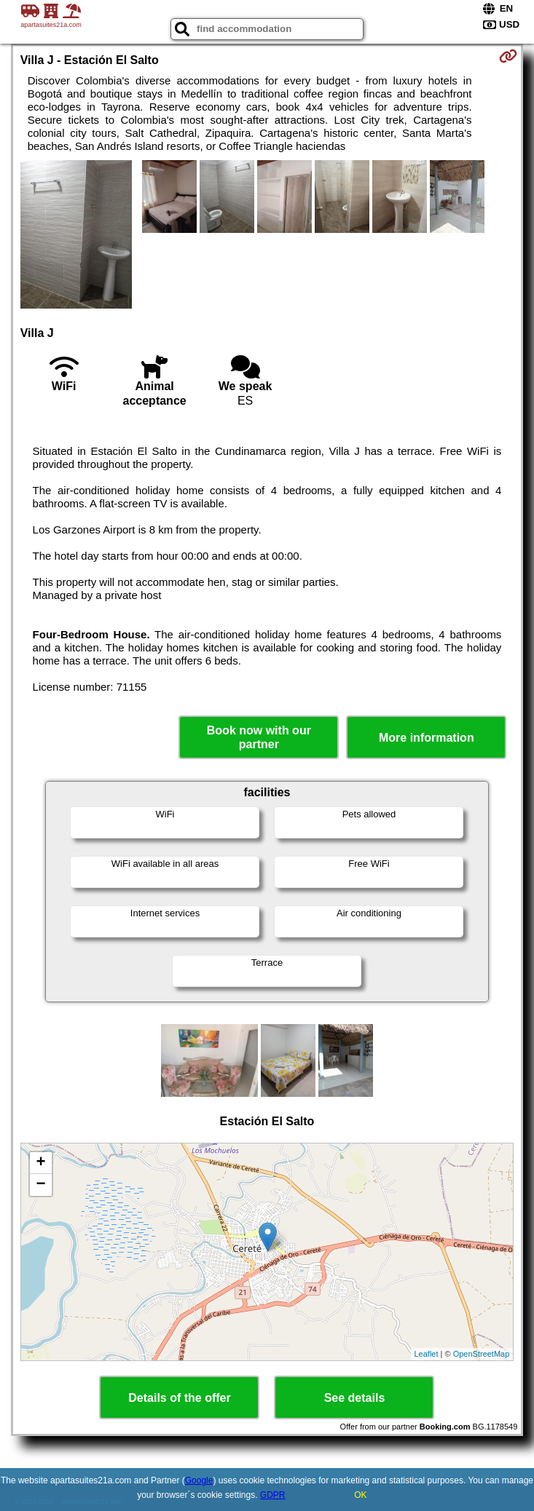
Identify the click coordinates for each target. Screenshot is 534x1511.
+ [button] (41, 1163)
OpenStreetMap (481, 1353)
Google (199, 1480)
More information (426, 737)
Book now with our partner (259, 737)
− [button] (41, 1185)
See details (354, 1398)
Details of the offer (179, 1398)
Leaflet (427, 1353)
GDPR (273, 1495)
